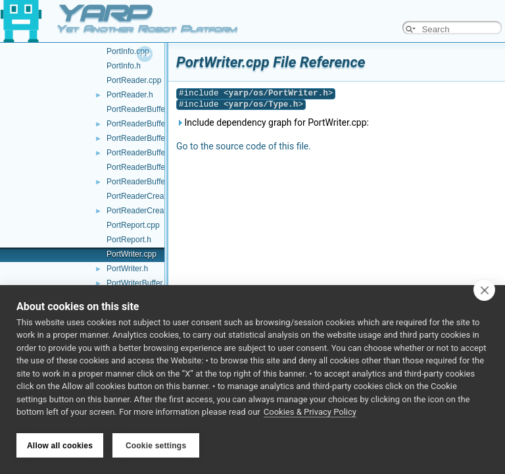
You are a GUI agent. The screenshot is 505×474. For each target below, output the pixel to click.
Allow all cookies (60, 445)
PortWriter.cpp (131, 254)
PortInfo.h (124, 65)
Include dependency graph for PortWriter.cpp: (272, 122)
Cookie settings (156, 445)
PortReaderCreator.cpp (147, 196)
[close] (484, 291)
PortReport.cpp (133, 225)
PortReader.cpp (134, 80)
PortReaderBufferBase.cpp (154, 138)
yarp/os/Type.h (264, 104)
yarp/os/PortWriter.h (278, 93)
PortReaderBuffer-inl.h (146, 109)
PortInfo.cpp (128, 51)
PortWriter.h (127, 268)
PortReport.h (129, 239)
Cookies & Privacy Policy (310, 414)
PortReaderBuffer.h (140, 123)
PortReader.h (130, 94)
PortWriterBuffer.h (138, 283)
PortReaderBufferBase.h (150, 152)
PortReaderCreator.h (143, 210)
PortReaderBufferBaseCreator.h (162, 181)
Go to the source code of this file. (243, 146)
